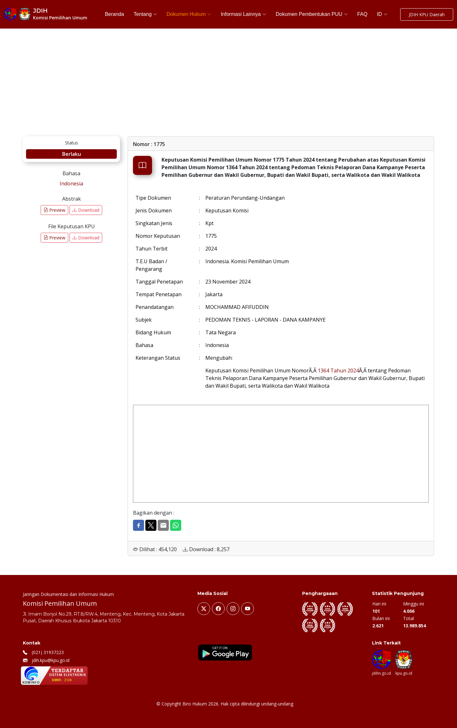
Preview (54, 210)
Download (85, 210)
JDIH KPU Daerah (427, 14)
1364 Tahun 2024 (338, 370)
